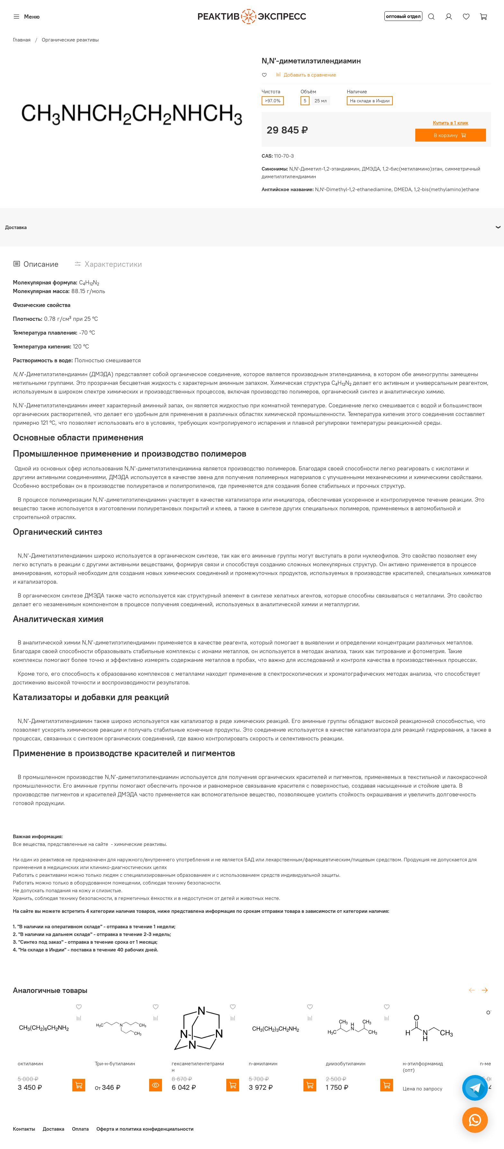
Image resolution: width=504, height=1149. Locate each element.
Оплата (80, 1129)
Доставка (53, 1129)
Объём (308, 91)
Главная (22, 39)
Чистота (271, 91)
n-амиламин (271, 1067)
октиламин (25, 1067)
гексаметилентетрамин (203, 1067)
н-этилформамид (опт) (446, 1067)
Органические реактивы (70, 39)
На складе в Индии (370, 101)
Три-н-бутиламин (114, 1067)
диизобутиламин (358, 1067)
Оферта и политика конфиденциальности (145, 1129)
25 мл (321, 101)
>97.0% (273, 101)
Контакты (24, 1129)
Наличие (357, 91)
